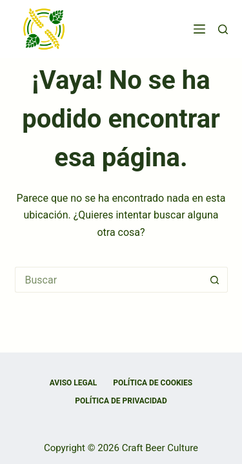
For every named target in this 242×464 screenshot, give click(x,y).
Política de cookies (152, 382)
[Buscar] (223, 29)
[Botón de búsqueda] (215, 280)
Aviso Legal (73, 382)
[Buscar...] (108, 280)
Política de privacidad (120, 400)
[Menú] (199, 29)
